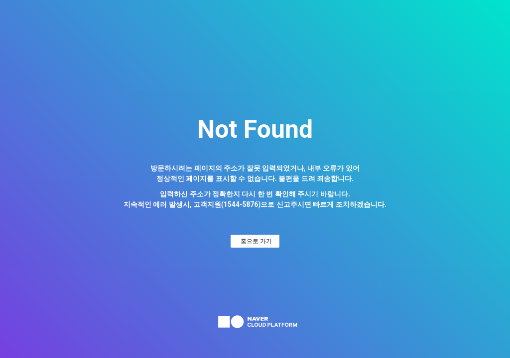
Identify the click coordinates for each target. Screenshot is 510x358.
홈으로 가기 (256, 241)
